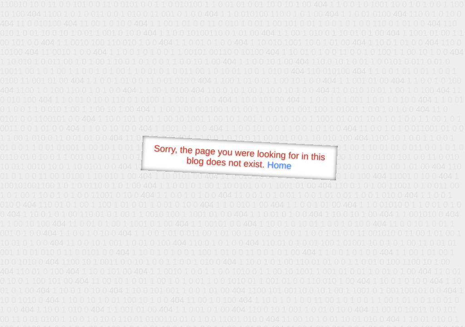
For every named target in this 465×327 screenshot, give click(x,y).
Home (279, 165)
